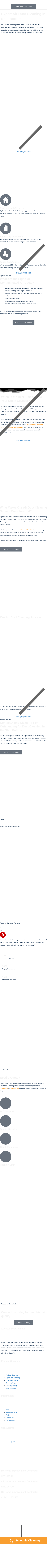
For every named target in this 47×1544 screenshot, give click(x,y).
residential (28, 530)
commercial (17, 530)
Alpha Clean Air (36, 1527)
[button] (23, 9)
